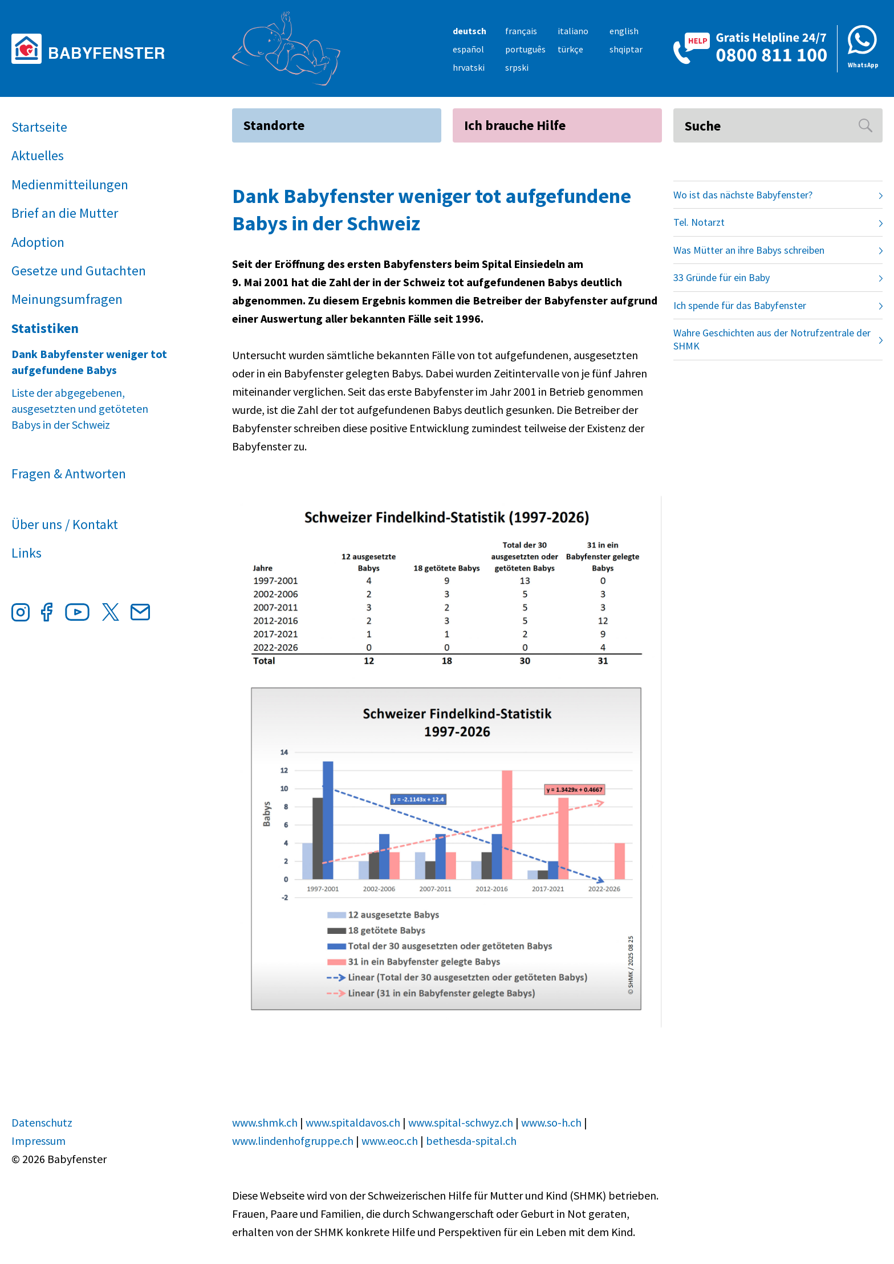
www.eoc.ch (389, 1140)
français (521, 30)
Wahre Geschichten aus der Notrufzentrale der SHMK (772, 339)
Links (26, 553)
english (624, 30)
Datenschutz (41, 1122)
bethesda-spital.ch (471, 1140)
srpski (517, 67)
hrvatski (469, 67)
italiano (573, 30)
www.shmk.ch (265, 1122)
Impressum (38, 1140)
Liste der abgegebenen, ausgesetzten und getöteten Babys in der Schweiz (79, 408)
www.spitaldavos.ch (353, 1122)
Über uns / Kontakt (64, 524)
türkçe (570, 49)
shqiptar (626, 49)
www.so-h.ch (551, 1122)
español (468, 49)
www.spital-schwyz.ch (460, 1122)
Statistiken (45, 328)
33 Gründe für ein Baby (721, 277)
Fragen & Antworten (68, 473)
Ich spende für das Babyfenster (739, 305)
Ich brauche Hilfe (515, 125)
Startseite (39, 127)
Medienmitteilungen (69, 184)
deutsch (469, 30)
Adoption (37, 242)
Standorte (273, 125)
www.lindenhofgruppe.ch (292, 1140)
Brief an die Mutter (64, 213)
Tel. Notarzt (699, 222)
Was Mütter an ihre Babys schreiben (748, 250)
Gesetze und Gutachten (78, 270)
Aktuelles (37, 155)
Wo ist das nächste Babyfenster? (742, 194)
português (525, 49)
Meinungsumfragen (67, 299)
